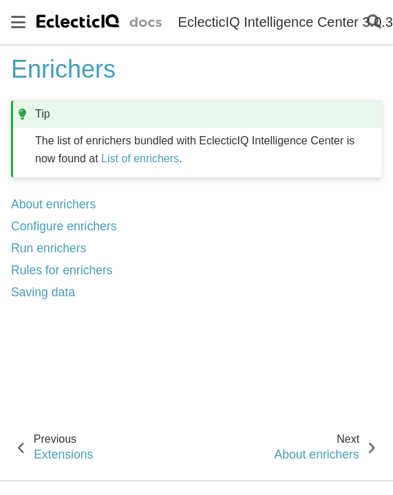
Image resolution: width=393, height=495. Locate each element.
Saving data (43, 292)
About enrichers (53, 204)
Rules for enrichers (62, 270)
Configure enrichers (64, 226)
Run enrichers (49, 248)
